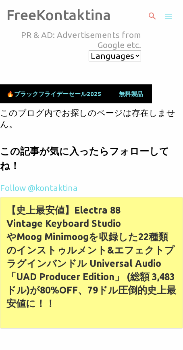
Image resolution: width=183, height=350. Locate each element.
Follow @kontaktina (39, 188)
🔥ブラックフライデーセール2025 (53, 93)
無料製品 (131, 93)
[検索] (152, 16)
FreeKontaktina (58, 14)
